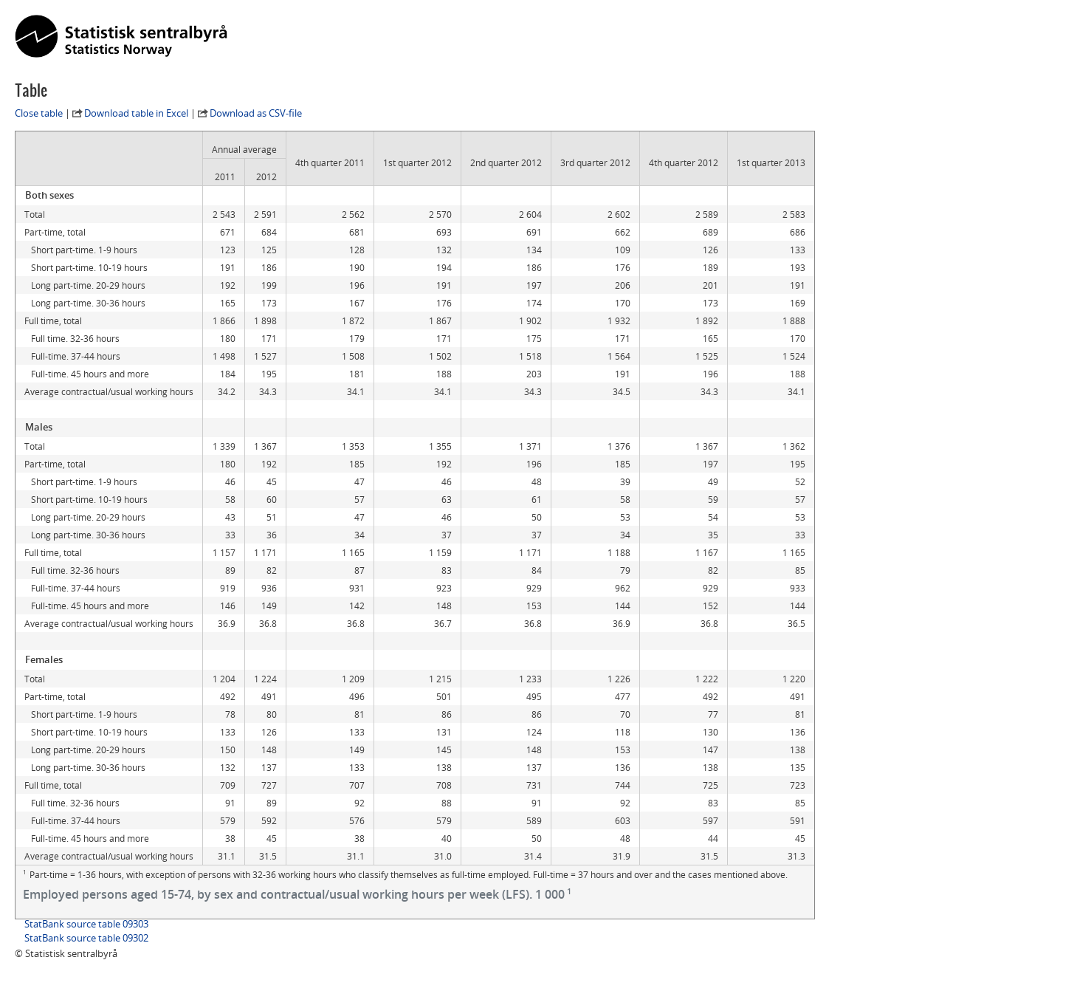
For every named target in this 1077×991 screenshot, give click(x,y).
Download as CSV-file (256, 113)
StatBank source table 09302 (86, 937)
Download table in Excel (136, 113)
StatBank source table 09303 (86, 923)
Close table (39, 113)
